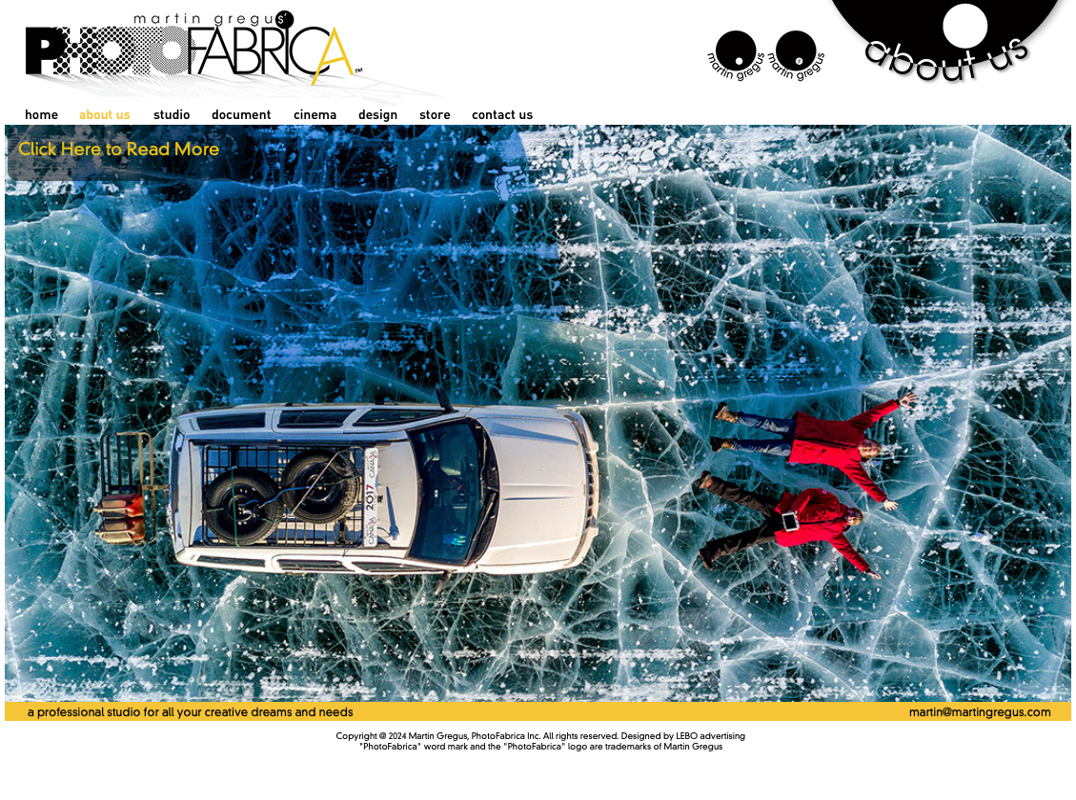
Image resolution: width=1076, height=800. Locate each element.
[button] (128, 153)
